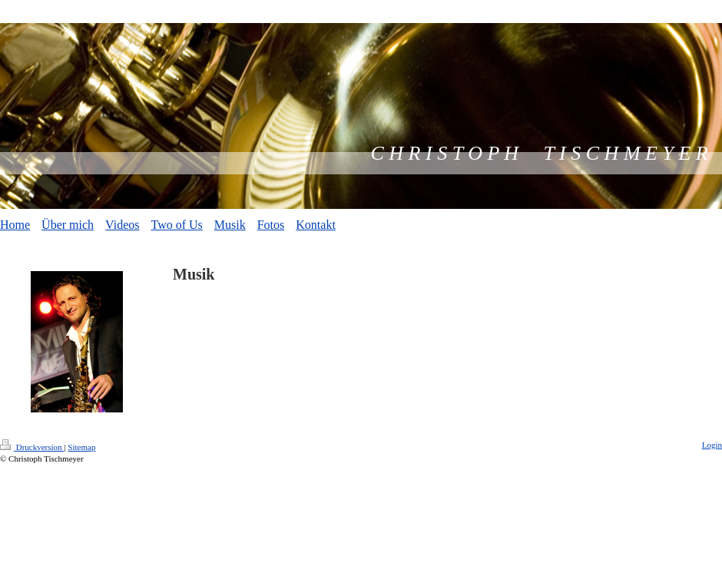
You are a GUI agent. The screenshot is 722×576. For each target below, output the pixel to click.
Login (712, 444)
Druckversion (32, 447)
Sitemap (81, 447)
